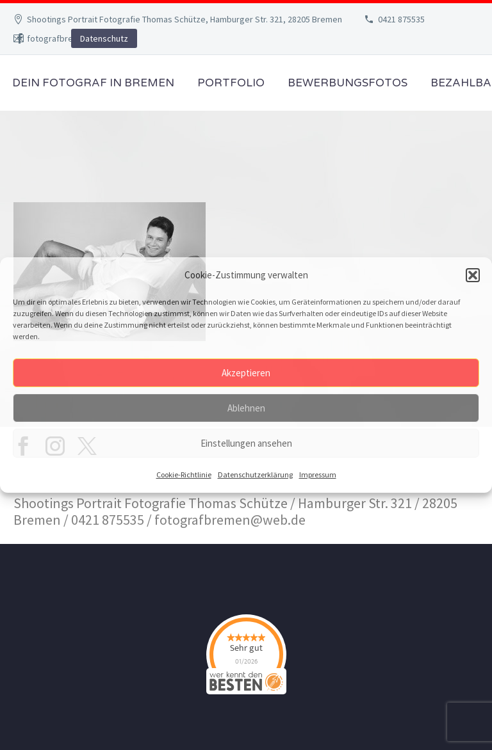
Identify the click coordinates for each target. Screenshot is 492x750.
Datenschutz (104, 38)
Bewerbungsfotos (347, 83)
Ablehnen (246, 408)
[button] (472, 275)
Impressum (317, 474)
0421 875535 (401, 19)
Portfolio (231, 83)
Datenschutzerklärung (255, 474)
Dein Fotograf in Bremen (93, 83)
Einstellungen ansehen (246, 443)
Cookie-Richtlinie (183, 474)
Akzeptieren (246, 373)
